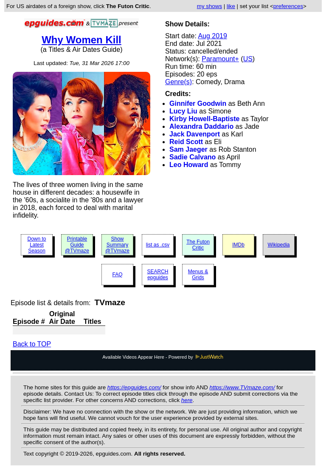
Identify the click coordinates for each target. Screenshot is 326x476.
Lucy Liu (183, 111)
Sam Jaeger (188, 149)
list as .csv (157, 245)
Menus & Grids (198, 274)
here (187, 400)
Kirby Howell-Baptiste (204, 118)
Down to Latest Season (36, 245)
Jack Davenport (194, 134)
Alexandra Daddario (201, 126)
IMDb (238, 245)
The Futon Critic (198, 245)
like (231, 6)
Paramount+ (220, 58)
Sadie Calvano (192, 157)
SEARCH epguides (157, 274)
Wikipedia (278, 245)
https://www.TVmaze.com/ (242, 387)
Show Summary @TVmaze (117, 245)
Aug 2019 (212, 36)
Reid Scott (186, 141)
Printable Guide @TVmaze (77, 245)
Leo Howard (188, 164)
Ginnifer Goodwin (197, 103)
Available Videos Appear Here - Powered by (163, 357)
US (248, 58)
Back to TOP (32, 344)
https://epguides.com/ (134, 387)
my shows (209, 6)
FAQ (117, 275)
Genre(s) (178, 81)
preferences (288, 6)
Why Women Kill (81, 39)
